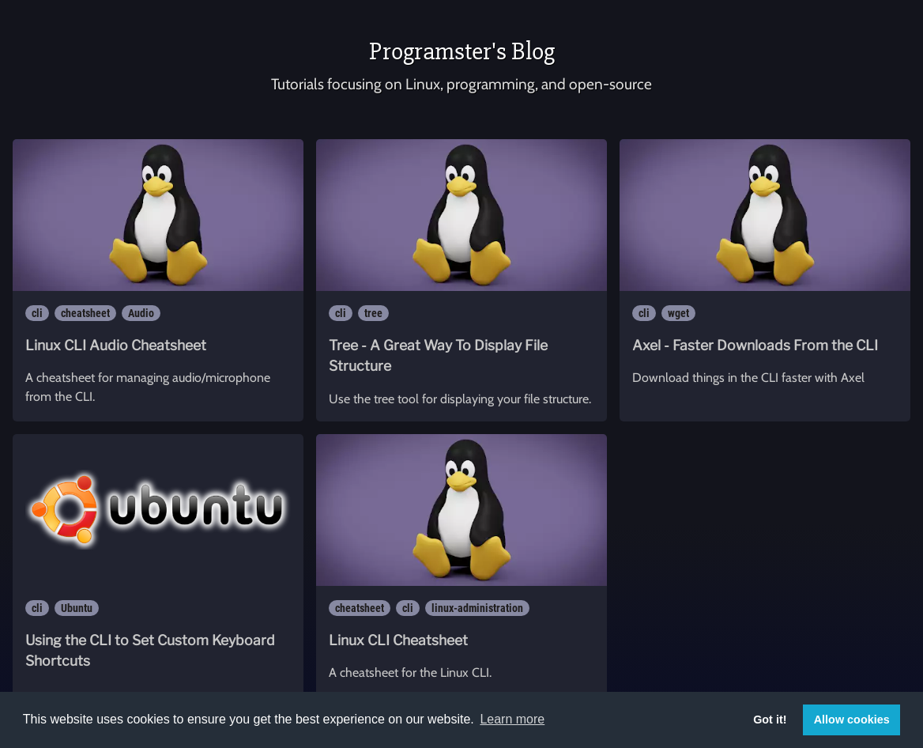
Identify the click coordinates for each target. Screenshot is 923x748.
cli (37, 313)
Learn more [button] (512, 719)
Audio (141, 313)
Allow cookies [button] (852, 719)
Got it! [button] (769, 719)
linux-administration (477, 608)
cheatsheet (85, 313)
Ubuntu (76, 608)
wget (678, 313)
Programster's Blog (462, 51)
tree (373, 313)
